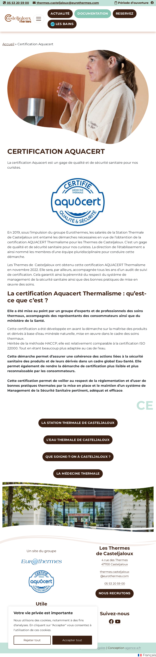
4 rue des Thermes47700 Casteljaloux (114, 562)
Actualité (60, 13)
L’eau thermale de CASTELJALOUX (78, 440)
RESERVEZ (124, 13)
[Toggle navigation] (38, 19)
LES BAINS (62, 24)
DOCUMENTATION (92, 13)
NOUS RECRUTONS (115, 593)
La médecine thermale (78, 473)
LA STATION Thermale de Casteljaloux (78, 423)
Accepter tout (72, 640)
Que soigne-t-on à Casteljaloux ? (78, 457)
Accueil (8, 44)
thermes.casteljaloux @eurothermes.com (114, 574)
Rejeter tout (32, 640)
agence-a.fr (133, 648)
